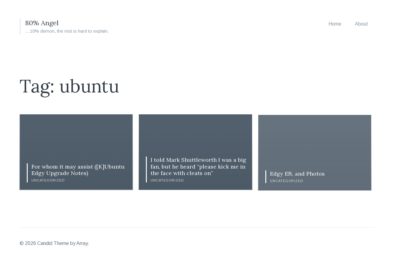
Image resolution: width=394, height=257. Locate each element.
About (361, 24)
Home (334, 24)
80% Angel (43, 22)
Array (82, 241)
